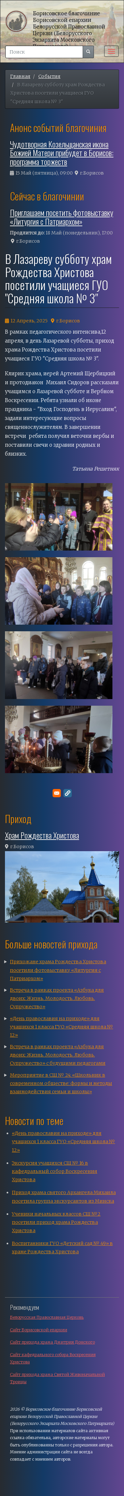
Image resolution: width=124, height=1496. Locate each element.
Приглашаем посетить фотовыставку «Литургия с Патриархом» (61, 216)
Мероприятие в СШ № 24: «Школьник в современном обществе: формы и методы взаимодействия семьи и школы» (61, 1083)
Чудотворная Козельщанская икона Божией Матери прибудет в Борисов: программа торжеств (61, 152)
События (49, 76)
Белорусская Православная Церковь (47, 1317)
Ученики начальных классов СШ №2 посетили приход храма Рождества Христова (56, 1222)
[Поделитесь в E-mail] (57, 793)
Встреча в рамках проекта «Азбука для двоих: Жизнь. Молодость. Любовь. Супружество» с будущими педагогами (57, 1055)
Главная (20, 76)
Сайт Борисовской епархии (38, 1329)
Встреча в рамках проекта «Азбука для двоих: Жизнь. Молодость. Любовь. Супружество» (57, 998)
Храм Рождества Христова (42, 835)
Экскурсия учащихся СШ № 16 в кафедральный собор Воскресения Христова (54, 1171)
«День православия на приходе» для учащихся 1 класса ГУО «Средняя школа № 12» (61, 1027)
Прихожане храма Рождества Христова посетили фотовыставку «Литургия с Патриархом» (58, 970)
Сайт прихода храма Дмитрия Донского (52, 1342)
